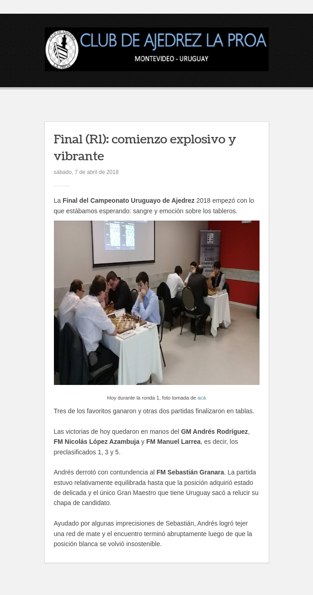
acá (201, 397)
